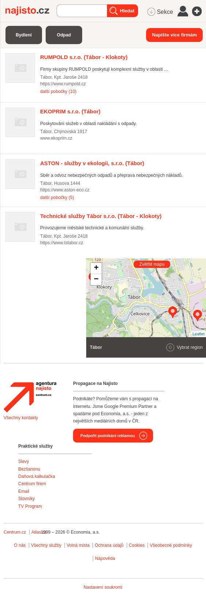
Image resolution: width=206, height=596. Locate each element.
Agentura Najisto (30, 397)
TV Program (30, 506)
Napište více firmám (174, 35)
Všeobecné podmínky (171, 545)
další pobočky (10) (58, 91)
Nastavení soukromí (103, 587)
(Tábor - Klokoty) (83, 57)
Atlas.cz (39, 532)
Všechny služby (47, 545)
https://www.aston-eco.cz (64, 189)
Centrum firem (32, 483)
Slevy (23, 461)
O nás (20, 545)
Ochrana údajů (109, 545)
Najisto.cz (31, 10)
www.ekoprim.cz (56, 138)
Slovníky (26, 498)
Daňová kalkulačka (36, 476)
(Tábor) (70, 111)
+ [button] (96, 268)
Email (23, 491)
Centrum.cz (15, 532)
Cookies (137, 545)
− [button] (96, 279)
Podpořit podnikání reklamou (107, 435)
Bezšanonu (29, 469)
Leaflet (198, 334)
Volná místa (77, 545)
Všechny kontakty (21, 417)
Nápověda (105, 558)
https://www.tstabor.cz (61, 242)
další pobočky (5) (57, 197)
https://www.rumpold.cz (63, 83)
